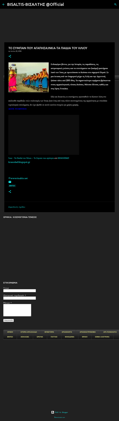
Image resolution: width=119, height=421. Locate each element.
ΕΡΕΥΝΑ (40, 337)
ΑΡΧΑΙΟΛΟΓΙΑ (67, 332)
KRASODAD (63, 158)
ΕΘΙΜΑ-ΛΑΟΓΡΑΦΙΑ (102, 337)
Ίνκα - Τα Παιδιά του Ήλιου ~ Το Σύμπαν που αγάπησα (31, 158)
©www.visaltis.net (18, 178)
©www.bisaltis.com (59, 417)
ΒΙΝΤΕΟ (12, 186)
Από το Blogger (59, 412)
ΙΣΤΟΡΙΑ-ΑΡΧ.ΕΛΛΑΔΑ (29, 332)
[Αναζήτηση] (67, 4)
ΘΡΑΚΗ (84, 337)
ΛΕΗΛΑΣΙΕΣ (25, 337)
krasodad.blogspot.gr (19, 162)
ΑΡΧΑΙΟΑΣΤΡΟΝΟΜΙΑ (88, 332)
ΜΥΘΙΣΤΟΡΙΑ (49, 332)
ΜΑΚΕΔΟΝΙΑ (69, 337)
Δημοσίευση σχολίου (16, 207)
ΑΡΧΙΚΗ (10, 332)
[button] (9, 56)
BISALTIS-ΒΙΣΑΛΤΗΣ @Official (35, 4)
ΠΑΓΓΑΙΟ (54, 337)
